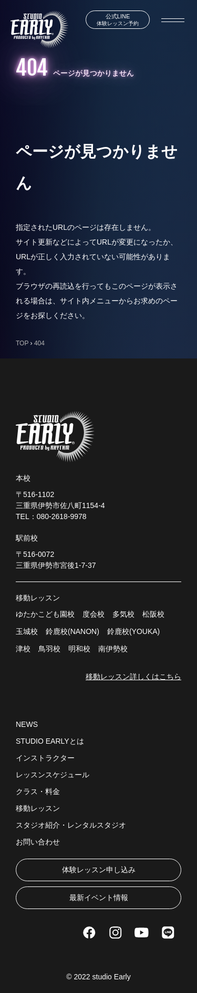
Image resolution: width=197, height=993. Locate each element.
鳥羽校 (49, 649)
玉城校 (27, 631)
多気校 (123, 614)
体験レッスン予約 (118, 19)
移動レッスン (38, 808)
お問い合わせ (38, 842)
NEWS (27, 724)
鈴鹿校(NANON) (72, 631)
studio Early (111, 977)
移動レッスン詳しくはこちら (133, 676)
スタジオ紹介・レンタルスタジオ (71, 825)
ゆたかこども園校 (45, 614)
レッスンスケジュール (52, 774)
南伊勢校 (113, 649)
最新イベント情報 (98, 897)
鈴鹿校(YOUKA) (133, 631)
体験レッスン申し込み (99, 869)
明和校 (79, 649)
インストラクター (45, 758)
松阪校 (153, 614)
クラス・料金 (38, 791)
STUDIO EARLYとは (50, 741)
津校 (23, 649)
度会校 (93, 614)
